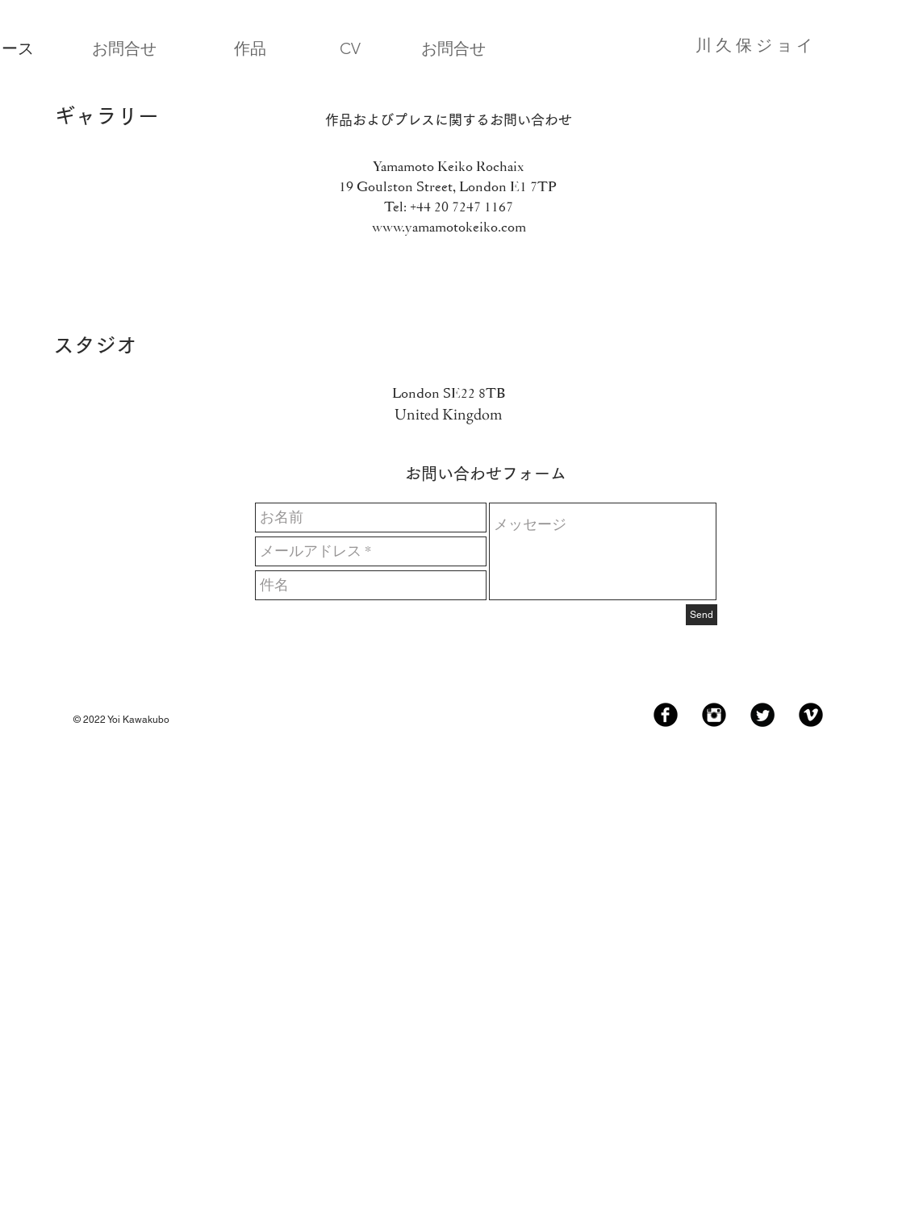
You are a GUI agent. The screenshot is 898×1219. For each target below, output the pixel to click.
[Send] (701, 614)
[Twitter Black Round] (762, 715)
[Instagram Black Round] (714, 715)
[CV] (350, 48)
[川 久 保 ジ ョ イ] (686, 45)
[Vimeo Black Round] (811, 715)
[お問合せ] (125, 48)
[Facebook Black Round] (666, 715)
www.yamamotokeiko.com (449, 227)
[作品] (250, 48)
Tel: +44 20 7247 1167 (448, 206)
